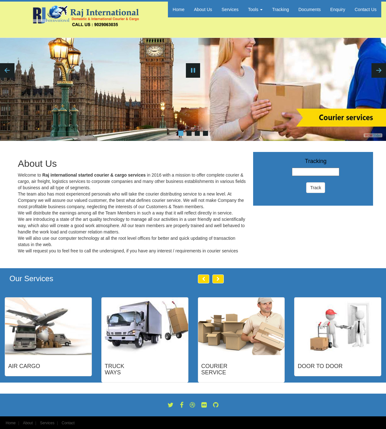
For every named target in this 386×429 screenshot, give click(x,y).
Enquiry (337, 9)
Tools (255, 9)
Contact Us (366, 9)
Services (230, 9)
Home (178, 9)
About (28, 423)
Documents (309, 9)
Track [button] (315, 187)
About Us (203, 9)
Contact (68, 423)
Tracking (280, 9)
